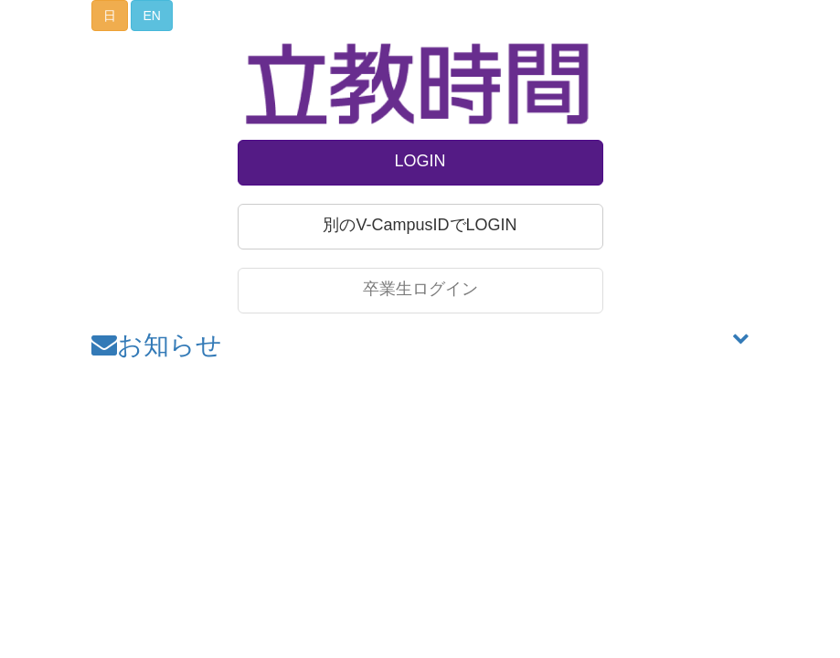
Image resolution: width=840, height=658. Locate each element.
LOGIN (419, 161)
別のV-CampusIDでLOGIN (419, 225)
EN (151, 15)
